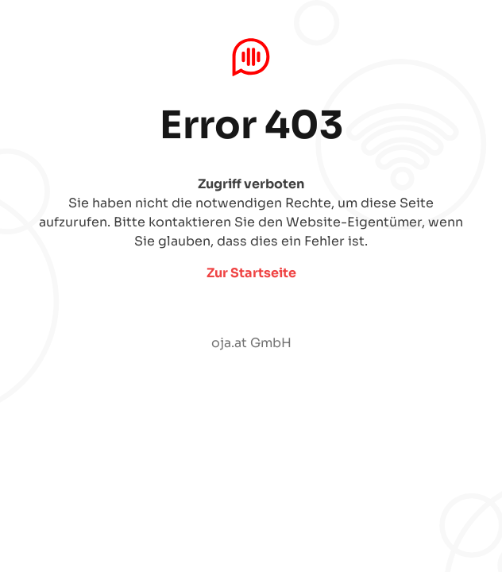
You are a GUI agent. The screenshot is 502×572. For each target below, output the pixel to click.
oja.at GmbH (251, 342)
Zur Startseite (251, 273)
